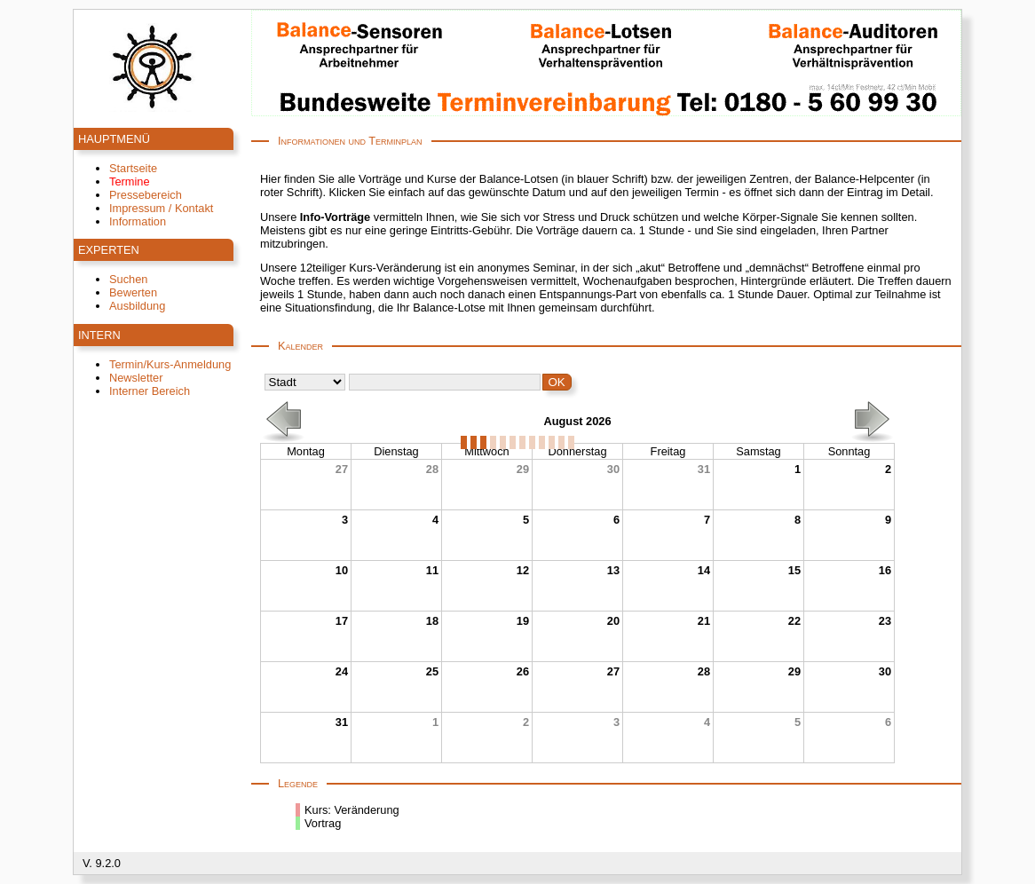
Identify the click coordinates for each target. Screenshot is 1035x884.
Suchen (128, 279)
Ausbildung (137, 305)
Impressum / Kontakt (161, 208)
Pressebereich (145, 194)
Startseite (133, 168)
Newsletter (135, 377)
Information (137, 221)
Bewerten (133, 292)
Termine (129, 181)
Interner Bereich (149, 391)
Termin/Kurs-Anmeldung (170, 364)
